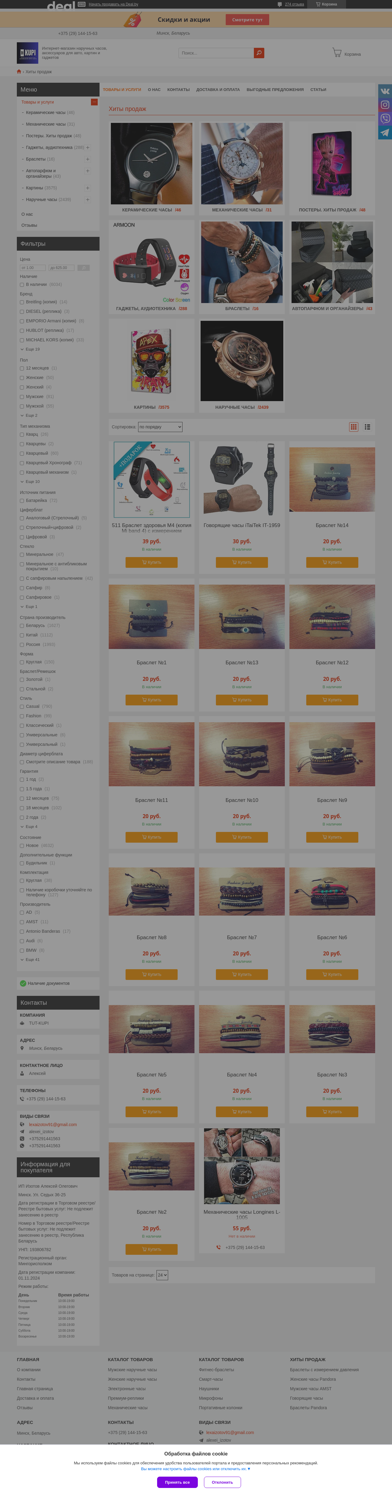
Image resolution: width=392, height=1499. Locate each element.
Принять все (177, 1482)
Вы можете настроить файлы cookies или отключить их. (194, 1469)
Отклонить (222, 1482)
